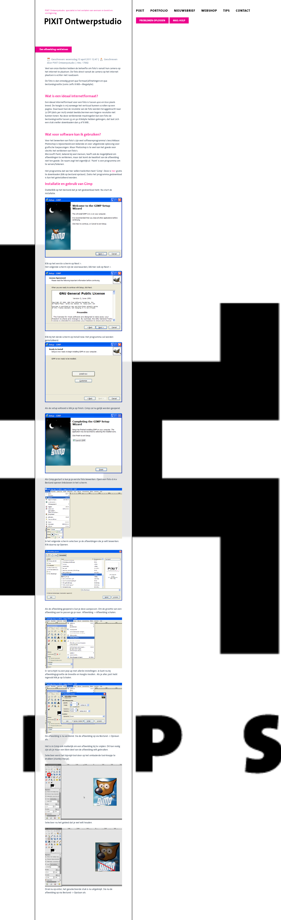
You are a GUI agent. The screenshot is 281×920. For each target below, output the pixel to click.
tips (226, 10)
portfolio (159, 10)
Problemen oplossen (152, 20)
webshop (209, 10)
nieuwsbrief (184, 10)
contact (243, 10)
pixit (140, 10)
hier (114, 170)
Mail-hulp (179, 20)
